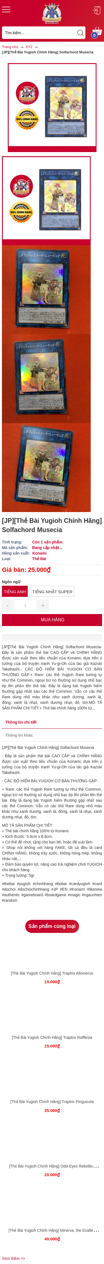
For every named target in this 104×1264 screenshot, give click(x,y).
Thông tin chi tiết (21, 722)
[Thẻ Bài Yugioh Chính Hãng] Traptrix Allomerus (52, 973)
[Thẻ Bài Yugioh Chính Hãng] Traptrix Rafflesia (52, 1037)
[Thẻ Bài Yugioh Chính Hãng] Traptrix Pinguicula (51, 1101)
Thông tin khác (19, 735)
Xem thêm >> (13, 1258)
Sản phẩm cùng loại (52, 926)
